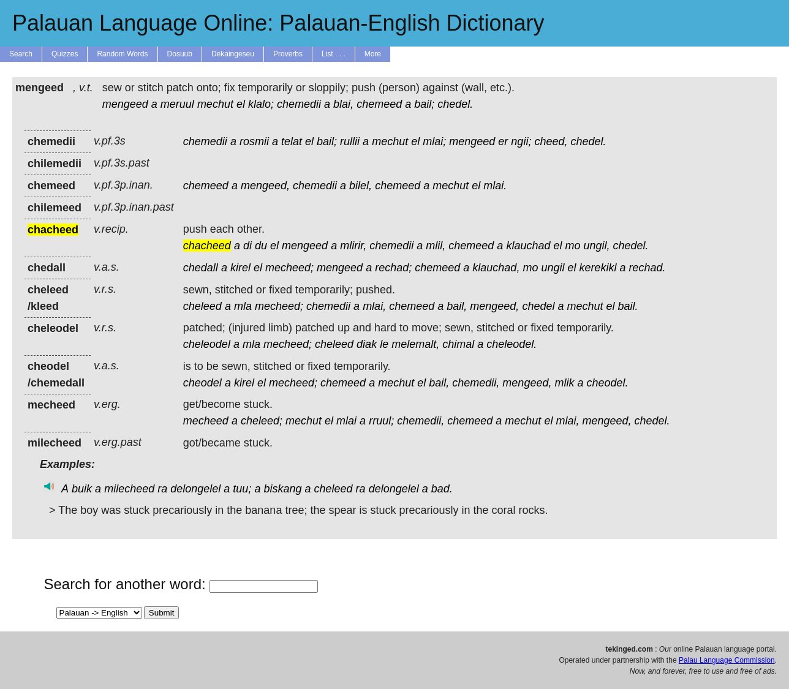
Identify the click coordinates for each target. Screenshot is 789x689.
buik (82, 489)
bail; (424, 104)
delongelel (195, 489)
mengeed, (265, 185)
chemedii (299, 104)
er (503, 141)
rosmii (254, 141)
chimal (458, 344)
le (384, 344)
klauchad (528, 245)
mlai (346, 421)
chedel (538, 306)
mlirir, (353, 245)
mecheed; (289, 268)
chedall (200, 268)
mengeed (125, 104)
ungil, (597, 245)
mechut (215, 104)
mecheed (205, 421)
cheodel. (607, 383)
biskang (282, 489)
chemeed (379, 104)
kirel (240, 268)
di (247, 245)
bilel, (360, 185)
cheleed (202, 306)
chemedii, (475, 383)
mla (243, 306)
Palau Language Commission (727, 660)
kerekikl (598, 268)
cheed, (550, 141)
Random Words (122, 54)
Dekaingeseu (232, 54)
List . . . (333, 54)
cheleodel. (511, 344)
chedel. (455, 104)
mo (573, 245)
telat (291, 141)
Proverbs (288, 54)
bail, (457, 306)
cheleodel (206, 344)
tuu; (242, 489)
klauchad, (495, 268)
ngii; (521, 141)
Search (20, 54)
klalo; (261, 104)
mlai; (434, 141)
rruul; (381, 421)
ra (162, 489)
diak (367, 344)
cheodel (202, 383)
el (240, 104)
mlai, (374, 306)
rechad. (647, 268)
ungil (552, 268)
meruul (177, 104)
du (261, 245)
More (372, 54)
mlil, (435, 245)
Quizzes (64, 54)
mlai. (495, 185)
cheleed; (261, 421)
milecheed (129, 489)
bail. (628, 306)
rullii (350, 141)
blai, (343, 104)
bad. (442, 489)
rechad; (393, 268)
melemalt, (415, 344)
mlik (564, 383)
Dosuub (179, 54)
